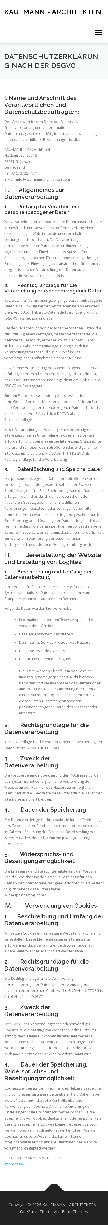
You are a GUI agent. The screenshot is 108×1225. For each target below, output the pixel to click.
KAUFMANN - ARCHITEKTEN (52, 11)
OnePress (29, 1211)
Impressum (13, 1164)
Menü (98, 32)
